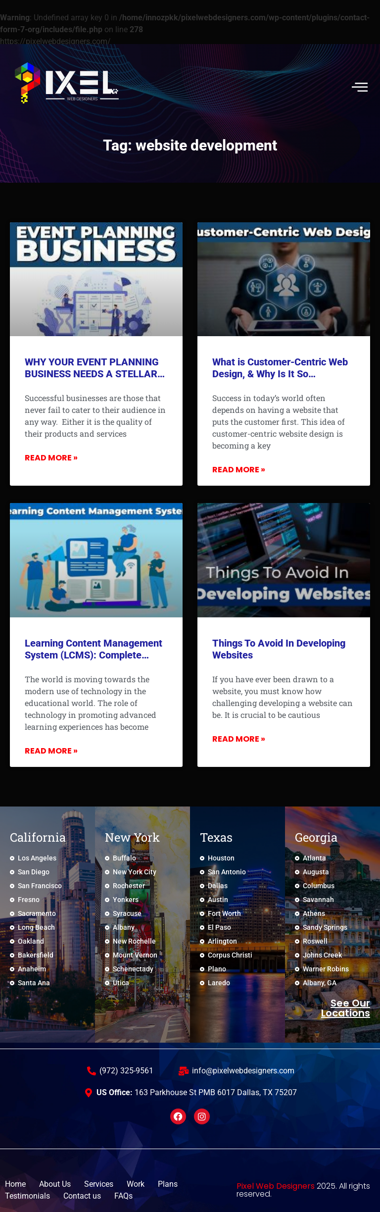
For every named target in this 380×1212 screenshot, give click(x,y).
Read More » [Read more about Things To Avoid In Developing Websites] (238, 739)
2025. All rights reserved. (303, 1190)
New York (132, 837)
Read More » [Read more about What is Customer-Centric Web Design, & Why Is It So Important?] (238, 469)
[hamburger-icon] (359, 87)
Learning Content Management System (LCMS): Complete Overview (93, 655)
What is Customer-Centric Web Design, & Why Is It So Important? (280, 374)
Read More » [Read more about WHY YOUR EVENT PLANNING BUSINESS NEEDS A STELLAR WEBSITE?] (51, 457)
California (38, 837)
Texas (216, 837)
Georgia (316, 837)
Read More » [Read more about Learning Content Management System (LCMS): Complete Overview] (51, 751)
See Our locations (345, 1008)
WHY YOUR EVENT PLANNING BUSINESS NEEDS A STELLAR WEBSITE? (92, 374)
